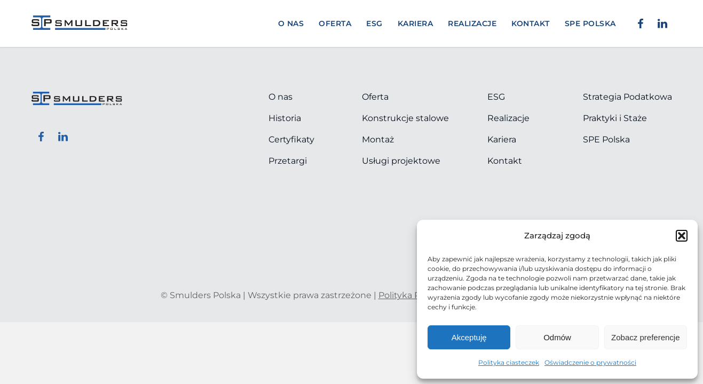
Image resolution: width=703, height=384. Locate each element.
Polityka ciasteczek (508, 362)
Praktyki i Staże (615, 118)
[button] (681, 235)
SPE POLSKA (590, 23)
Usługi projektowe (401, 161)
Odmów (557, 337)
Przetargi (287, 161)
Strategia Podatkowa (627, 97)
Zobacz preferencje (645, 337)
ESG (374, 23)
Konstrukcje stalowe (405, 118)
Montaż (378, 139)
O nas (291, 23)
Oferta (335, 23)
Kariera (415, 23)
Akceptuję (469, 337)
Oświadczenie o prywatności (590, 362)
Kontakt (530, 23)
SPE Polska (606, 139)
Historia (284, 118)
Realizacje (472, 23)
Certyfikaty (291, 139)
